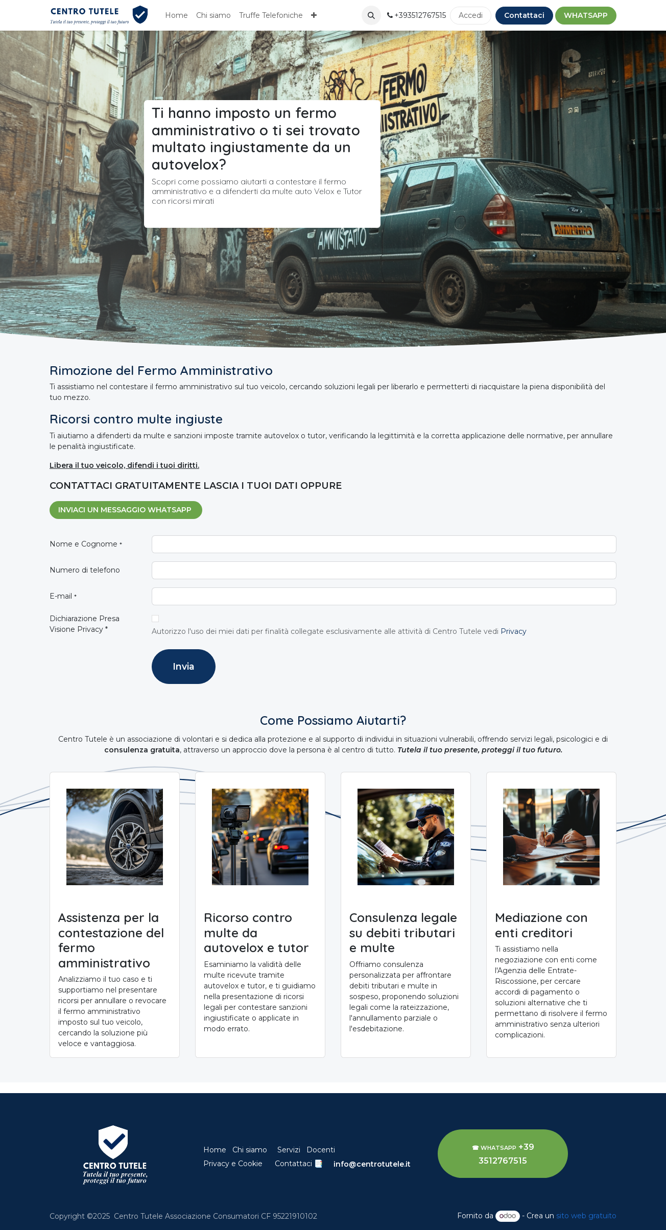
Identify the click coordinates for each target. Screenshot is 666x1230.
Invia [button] (184, 666)
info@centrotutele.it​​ (372, 1164)
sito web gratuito (586, 1215)
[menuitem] (176, 15)
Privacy (515, 631)
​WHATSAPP (586, 15)
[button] (371, 15)
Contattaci (524, 15)
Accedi (471, 15)
